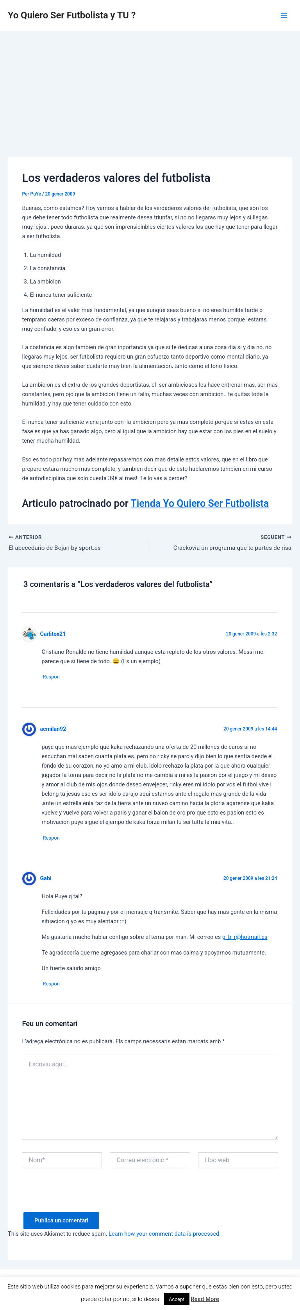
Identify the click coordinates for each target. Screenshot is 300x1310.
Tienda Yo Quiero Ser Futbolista (199, 503)
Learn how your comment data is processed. (165, 1236)
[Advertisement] (150, 90)
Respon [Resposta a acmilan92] (53, 839)
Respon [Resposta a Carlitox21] (53, 677)
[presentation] (81, 1199)
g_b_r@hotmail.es (245, 938)
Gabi (46, 880)
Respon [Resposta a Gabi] (53, 986)
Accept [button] (177, 1299)
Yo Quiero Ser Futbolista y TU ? (72, 15)
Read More (205, 1299)
